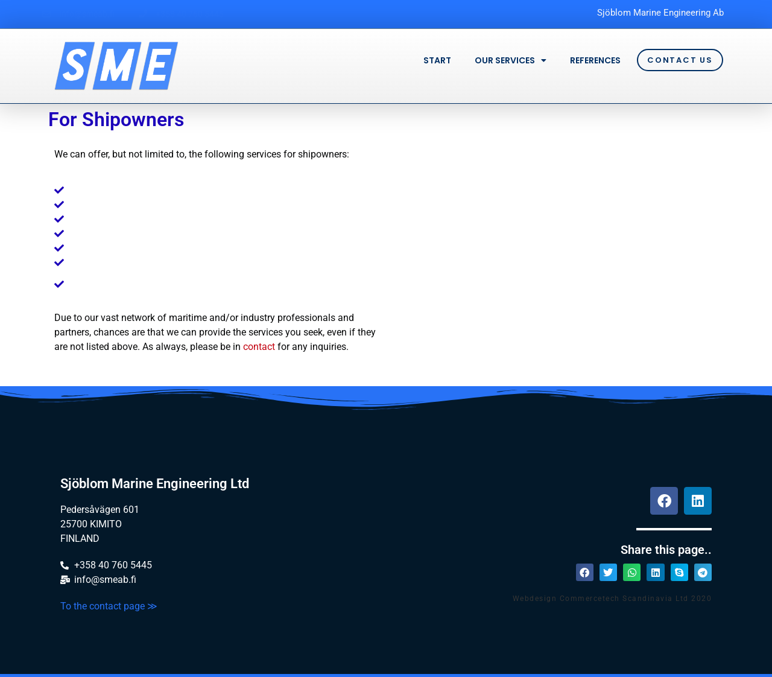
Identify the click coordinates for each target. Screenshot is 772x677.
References (595, 60)
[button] (584, 572)
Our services (510, 60)
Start (437, 60)
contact (259, 346)
